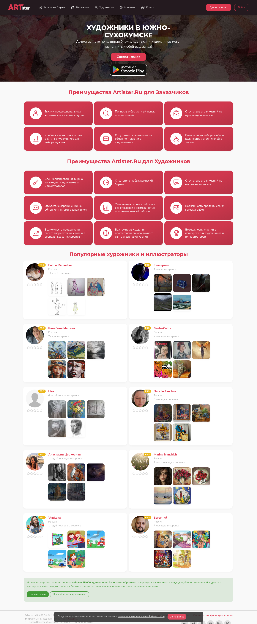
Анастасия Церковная (64, 454)
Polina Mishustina (60, 265)
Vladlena (54, 518)
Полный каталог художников (69, 594)
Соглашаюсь (177, 616)
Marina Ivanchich (165, 454)
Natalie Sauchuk (165, 391)
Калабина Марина (61, 328)
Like (51, 391)
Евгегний (160, 518)
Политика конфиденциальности (213, 615)
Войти (241, 7)
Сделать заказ (219, 7)
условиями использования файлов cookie (141, 616)
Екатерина (161, 265)
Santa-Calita (162, 328)
